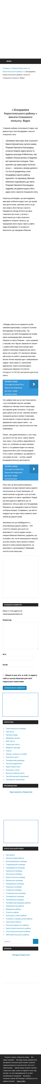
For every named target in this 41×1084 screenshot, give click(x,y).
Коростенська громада (15, 877)
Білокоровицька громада (16, 861)
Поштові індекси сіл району (17, 925)
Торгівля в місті (12, 757)
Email (5, 664)
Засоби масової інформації (17, 776)
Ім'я (4, 654)
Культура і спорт (13, 770)
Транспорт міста (13, 744)
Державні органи (13, 738)
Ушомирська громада (15, 896)
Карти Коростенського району (18, 928)
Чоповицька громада (15, 899)
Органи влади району (15, 858)
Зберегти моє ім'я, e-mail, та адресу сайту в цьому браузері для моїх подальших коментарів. (20, 678)
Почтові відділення (14, 763)
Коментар (7, 620)
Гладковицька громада (15, 864)
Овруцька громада (14, 887)
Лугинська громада (14, 874)
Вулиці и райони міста (15, 773)
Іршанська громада (14, 871)
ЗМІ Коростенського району (17, 934)
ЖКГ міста (10, 741)
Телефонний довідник (15, 760)
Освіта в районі (12, 912)
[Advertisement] (20, 34)
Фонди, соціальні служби (16, 754)
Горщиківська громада (15, 868)
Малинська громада (14, 880)
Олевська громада (14, 890)
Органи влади (12, 735)
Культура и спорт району (16, 915)
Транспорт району (13, 922)
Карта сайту (21, 1081)
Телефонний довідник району (18, 903)
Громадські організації (15, 779)
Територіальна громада (16, 728)
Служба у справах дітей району (19, 919)
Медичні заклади (13, 747)
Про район (10, 855)
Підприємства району (15, 906)
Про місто (10, 731)
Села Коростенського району (18, 931)
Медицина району (13, 909)
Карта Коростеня (13, 766)
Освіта (8, 751)
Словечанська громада (15, 893)
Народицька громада (15, 883)
